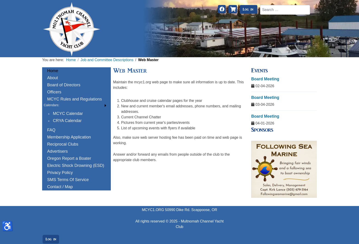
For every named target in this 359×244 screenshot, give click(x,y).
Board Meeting (265, 79)
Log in (248, 9)
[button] (76, 105)
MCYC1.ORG (153, 210)
